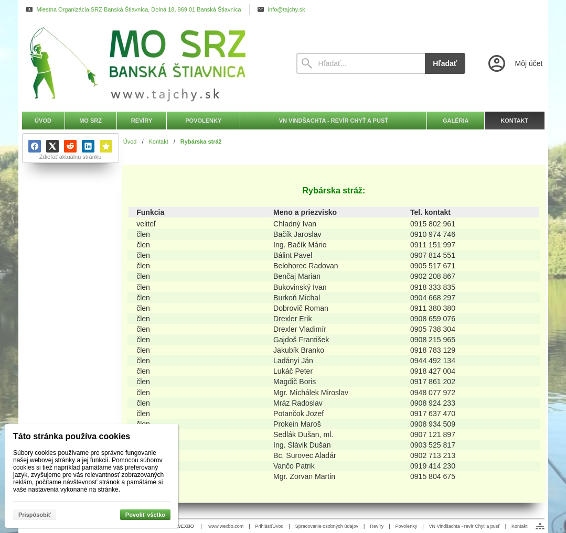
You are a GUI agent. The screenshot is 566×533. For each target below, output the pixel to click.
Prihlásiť (264, 526)
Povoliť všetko (145, 515)
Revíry (376, 526)
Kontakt (519, 526)
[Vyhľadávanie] (360, 63)
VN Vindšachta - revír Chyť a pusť (464, 526)
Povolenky (407, 526)
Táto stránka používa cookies (71, 436)
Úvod (277, 526)
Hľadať (445, 63)
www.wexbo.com (225, 526)
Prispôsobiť (34, 515)
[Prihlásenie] (514, 63)
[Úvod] (149, 63)
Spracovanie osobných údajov (326, 526)
